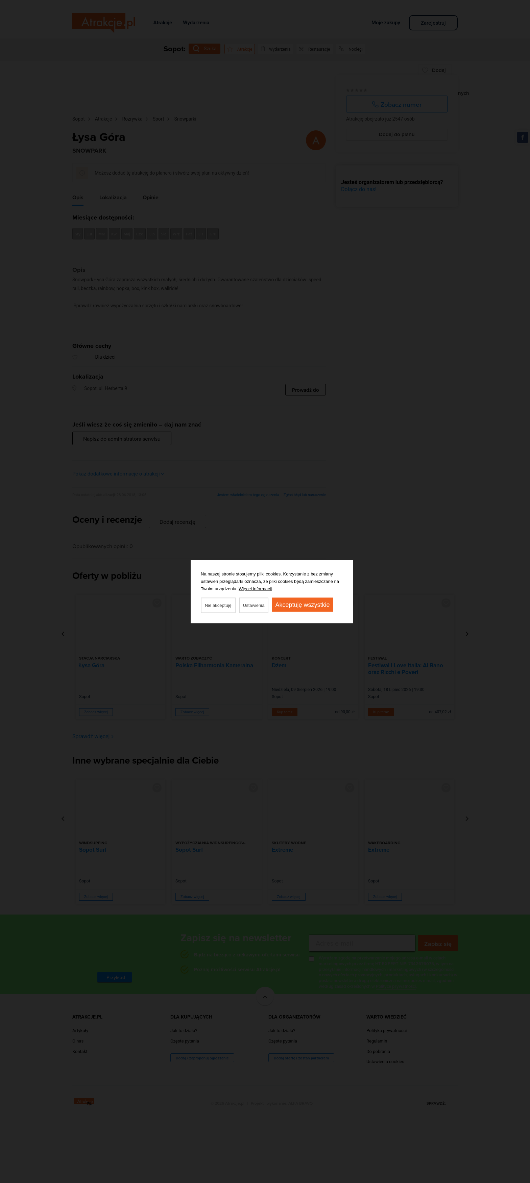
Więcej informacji (255, 588)
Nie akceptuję (218, 605)
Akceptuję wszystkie (302, 604)
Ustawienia (254, 605)
